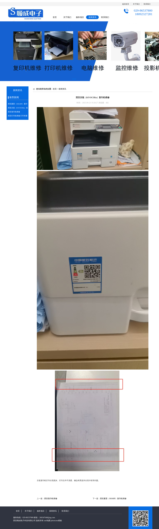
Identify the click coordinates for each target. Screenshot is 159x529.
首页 (55, 17)
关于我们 (136, 4)
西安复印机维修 (14, 112)
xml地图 (47, 521)
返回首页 (125, 4)
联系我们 (147, 4)
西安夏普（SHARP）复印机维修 (113, 499)
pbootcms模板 (56, 521)
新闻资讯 (92, 17)
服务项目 (80, 17)
